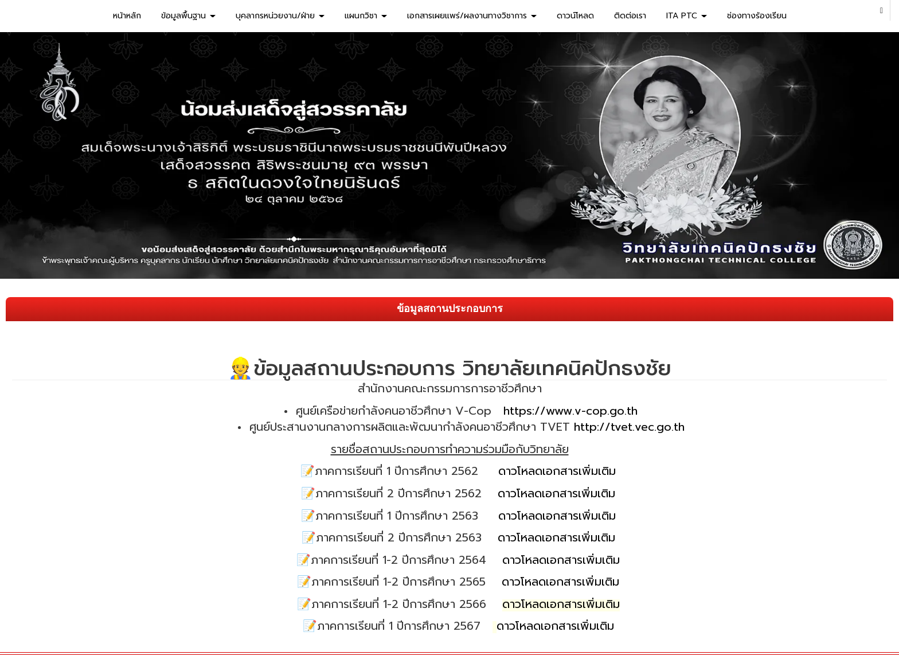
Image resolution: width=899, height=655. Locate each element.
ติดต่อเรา (630, 16)
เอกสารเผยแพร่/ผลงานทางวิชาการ (472, 16)
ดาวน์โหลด (575, 16)
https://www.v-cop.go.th (570, 410)
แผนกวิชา (366, 16)
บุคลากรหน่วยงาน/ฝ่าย (280, 16)
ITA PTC (686, 16)
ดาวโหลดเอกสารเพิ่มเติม (557, 470)
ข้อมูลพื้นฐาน (188, 16)
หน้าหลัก (127, 16)
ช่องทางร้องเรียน (757, 16)
